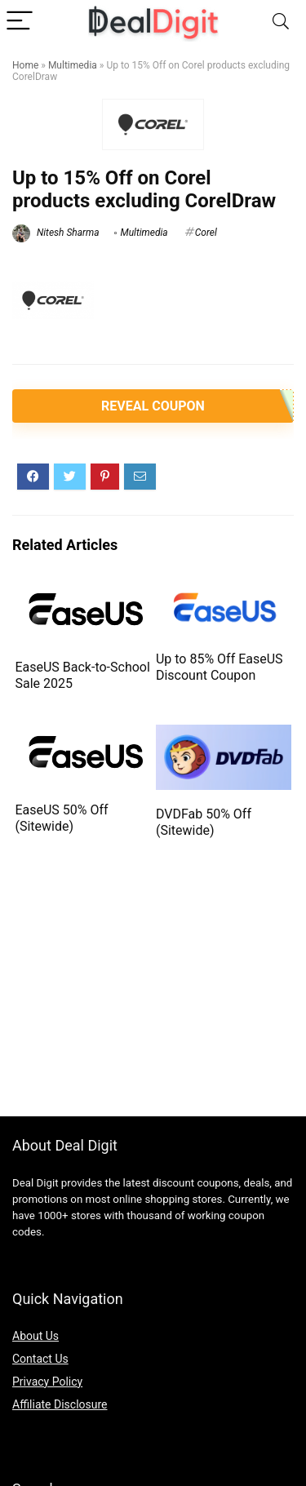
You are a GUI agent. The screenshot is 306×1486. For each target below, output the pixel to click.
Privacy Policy (47, 1381)
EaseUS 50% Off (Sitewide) (61, 818)
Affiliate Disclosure (60, 1404)
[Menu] (19, 21)
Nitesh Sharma (56, 232)
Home (25, 65)
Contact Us (40, 1358)
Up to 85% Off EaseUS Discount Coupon (219, 667)
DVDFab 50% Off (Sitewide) (203, 822)
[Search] (280, 21)
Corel (206, 232)
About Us (35, 1335)
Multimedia (72, 65)
